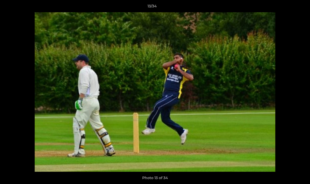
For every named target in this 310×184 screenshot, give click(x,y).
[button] (289, 7)
